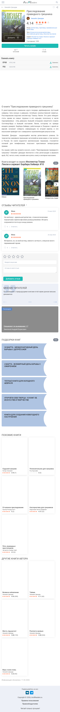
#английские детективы (35, 34)
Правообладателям (30, 704)
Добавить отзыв (13, 279)
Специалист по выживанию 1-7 (16, 326)
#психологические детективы (40, 32)
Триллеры (42, 28)
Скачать (55, 62)
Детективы (35, 28)
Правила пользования (30, 701)
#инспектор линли (50, 34)
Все (56, 163)
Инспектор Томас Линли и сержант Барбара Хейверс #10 (41, 37)
